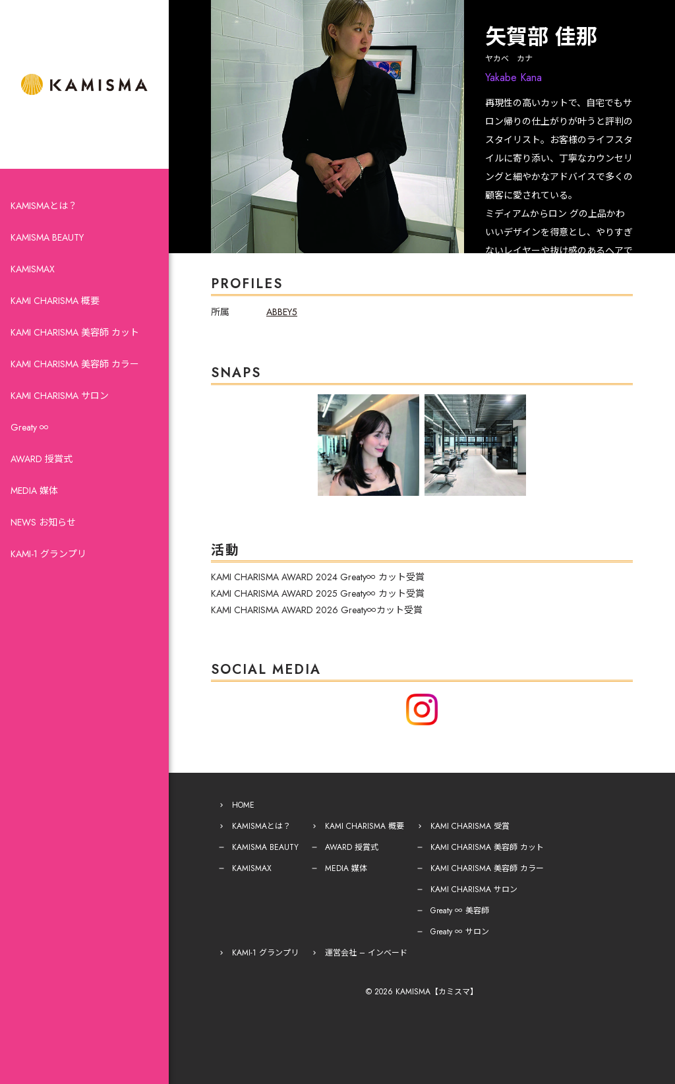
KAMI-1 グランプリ (48, 553)
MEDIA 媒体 (34, 490)
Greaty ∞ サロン (459, 932)
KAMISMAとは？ (44, 205)
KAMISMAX (33, 269)
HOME (243, 805)
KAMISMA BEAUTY (47, 237)
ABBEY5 (281, 311)
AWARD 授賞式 (42, 459)
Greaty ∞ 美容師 (459, 911)
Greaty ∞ (30, 427)
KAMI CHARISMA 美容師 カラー (75, 364)
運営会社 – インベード (366, 953)
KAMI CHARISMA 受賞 (470, 826)
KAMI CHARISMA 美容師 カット (75, 332)
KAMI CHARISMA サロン (60, 395)
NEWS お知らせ (43, 522)
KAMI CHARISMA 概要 (55, 300)
